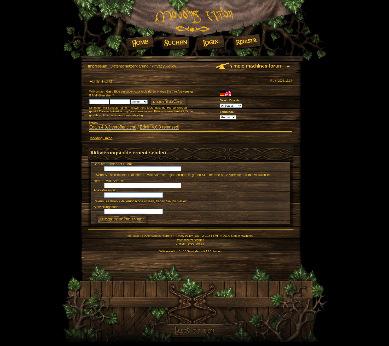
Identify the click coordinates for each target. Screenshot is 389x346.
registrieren (148, 91)
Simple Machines (242, 235)
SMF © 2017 (221, 235)
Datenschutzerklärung (190, 239)
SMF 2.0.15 (202, 235)
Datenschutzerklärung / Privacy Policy (143, 66)
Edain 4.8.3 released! (159, 127)
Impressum (97, 66)
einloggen (127, 91)
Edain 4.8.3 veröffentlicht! (112, 127)
